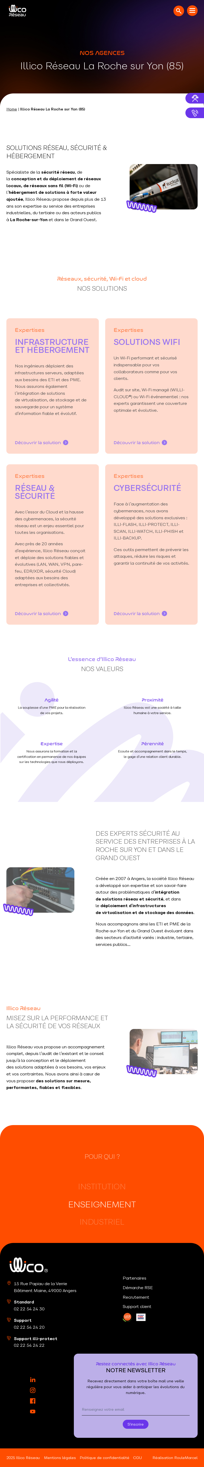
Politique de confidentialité (104, 1457)
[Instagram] (32, 1390)
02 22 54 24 (29, 1308)
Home (11, 109)
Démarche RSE (138, 1287)
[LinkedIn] (127, 1317)
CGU (137, 1457)
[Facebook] (32, 1401)
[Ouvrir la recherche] (178, 11)
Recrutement (136, 1297)
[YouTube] (32, 1411)
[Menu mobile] (192, 10)
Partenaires (134, 1278)
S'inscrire (136, 1424)
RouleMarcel (186, 1457)
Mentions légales (60, 1457)
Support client (137, 1306)
